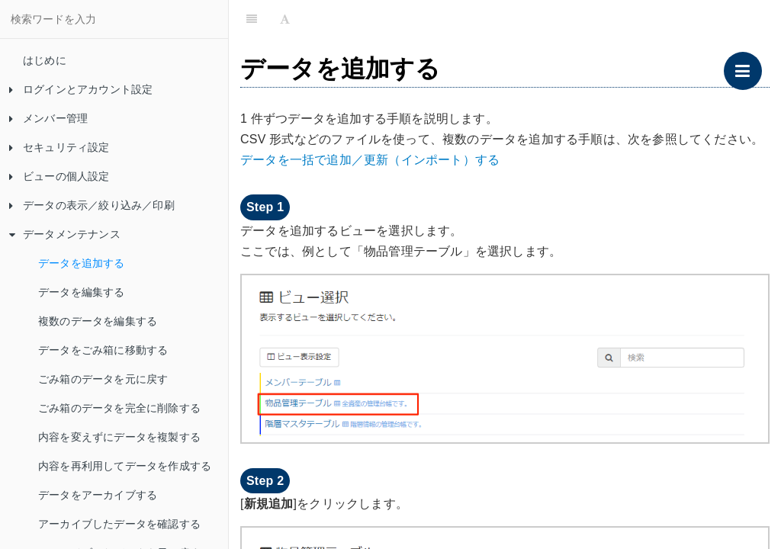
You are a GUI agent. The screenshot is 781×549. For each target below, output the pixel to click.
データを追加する (81, 263)
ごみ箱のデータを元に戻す (103, 379)
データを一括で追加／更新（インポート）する (370, 159)
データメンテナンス (65, 234)
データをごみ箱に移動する (103, 350)
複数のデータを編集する (97, 321)
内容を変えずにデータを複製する (119, 437)
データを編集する (81, 292)
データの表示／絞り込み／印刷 (92, 205)
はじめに (44, 60)
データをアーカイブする (97, 495)
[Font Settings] (284, 19)
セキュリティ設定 (59, 147)
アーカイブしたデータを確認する (119, 524)
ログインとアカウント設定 (81, 89)
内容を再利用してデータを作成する (124, 466)
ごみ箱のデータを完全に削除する (119, 408)
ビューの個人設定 (59, 176)
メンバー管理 (48, 118)
